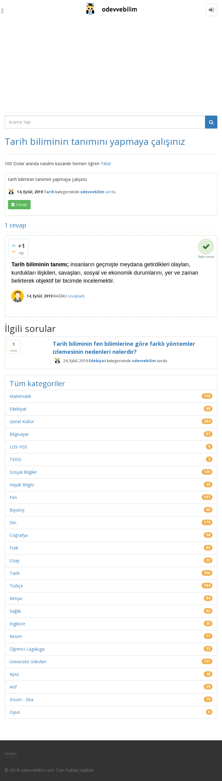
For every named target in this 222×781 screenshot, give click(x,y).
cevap (21, 204)
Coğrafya (19, 535)
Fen (13, 497)
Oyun (15, 712)
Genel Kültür (22, 421)
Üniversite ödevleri (28, 661)
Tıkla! (106, 163)
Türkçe (16, 586)
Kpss (14, 674)
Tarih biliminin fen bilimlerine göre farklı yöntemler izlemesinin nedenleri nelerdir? (124, 347)
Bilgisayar (19, 434)
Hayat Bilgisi (22, 485)
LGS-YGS (18, 447)
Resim (16, 636)
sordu (110, 191)
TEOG (15, 459)
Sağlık (15, 611)
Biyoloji (17, 510)
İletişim (11, 753)
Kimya (16, 598)
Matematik (20, 396)
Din (13, 522)
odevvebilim (144, 360)
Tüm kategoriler (37, 383)
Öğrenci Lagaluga (27, 649)
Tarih (49, 191)
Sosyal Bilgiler (23, 472)
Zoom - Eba (21, 699)
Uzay (14, 560)
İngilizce (17, 624)
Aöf (13, 687)
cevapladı (76, 296)
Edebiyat (97, 360)
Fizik (14, 548)
